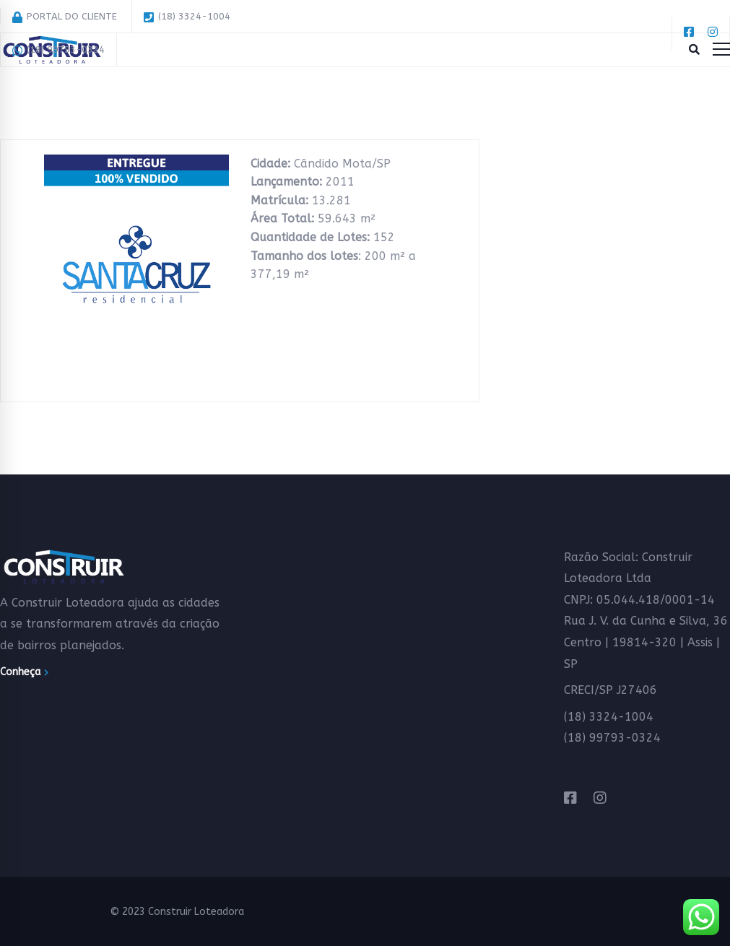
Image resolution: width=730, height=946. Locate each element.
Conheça (24, 672)
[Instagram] (600, 798)
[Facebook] (570, 798)
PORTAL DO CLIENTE (64, 17)
